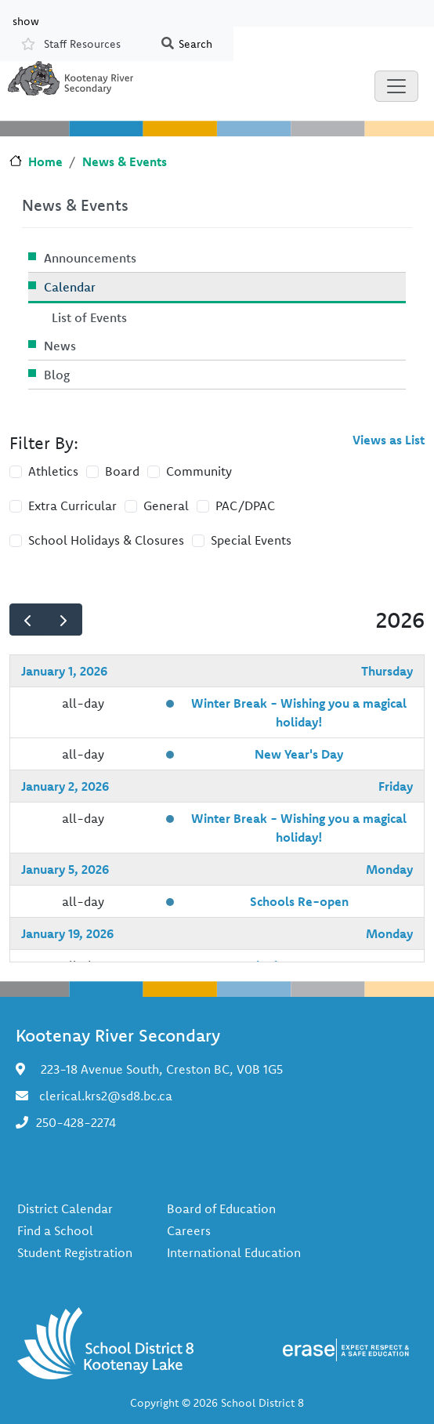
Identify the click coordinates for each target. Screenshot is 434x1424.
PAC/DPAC (245, 505)
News (60, 345)
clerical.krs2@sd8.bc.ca (105, 1095)
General (166, 505)
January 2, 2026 (65, 786)
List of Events (89, 317)
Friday (395, 786)
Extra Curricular (72, 505)
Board (122, 471)
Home (45, 161)
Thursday (387, 671)
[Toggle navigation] (396, 86)
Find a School (55, 1230)
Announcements (90, 258)
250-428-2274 (76, 1122)
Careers (189, 1230)
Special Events (251, 540)
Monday (389, 869)
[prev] (27, 619)
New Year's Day (299, 754)
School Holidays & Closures (106, 540)
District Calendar (65, 1208)
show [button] (26, 20)
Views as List (389, 439)
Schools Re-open (299, 901)
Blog (57, 374)
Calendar (70, 287)
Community (199, 471)
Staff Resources (82, 44)
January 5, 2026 (65, 869)
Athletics (53, 471)
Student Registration (74, 1252)
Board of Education (221, 1208)
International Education (234, 1252)
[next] (63, 619)
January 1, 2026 (64, 671)
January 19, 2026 (67, 933)
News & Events (124, 161)
